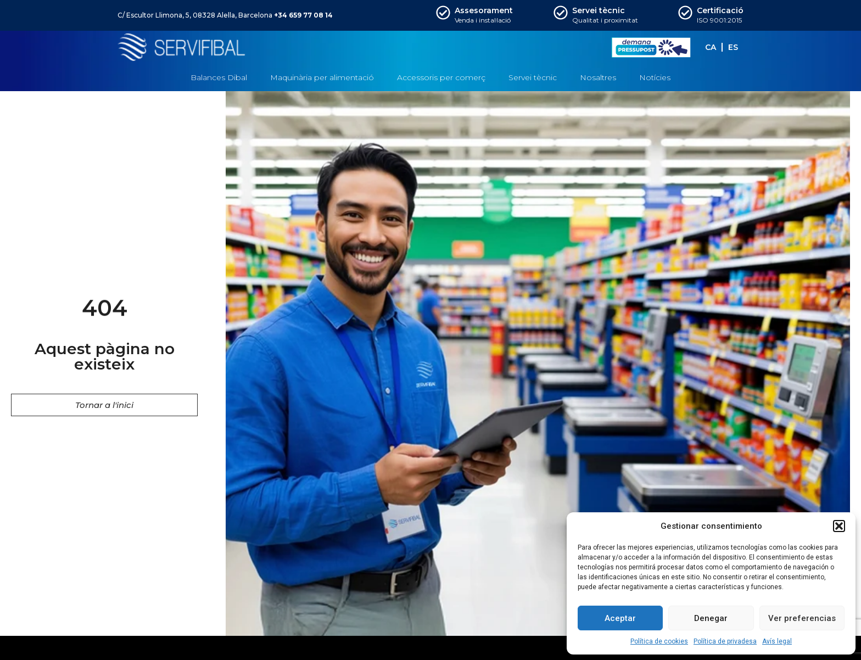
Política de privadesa (725, 641)
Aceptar (620, 618)
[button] (839, 526)
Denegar (711, 618)
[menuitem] (710, 47)
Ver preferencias (802, 618)
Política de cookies (659, 641)
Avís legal (777, 641)
